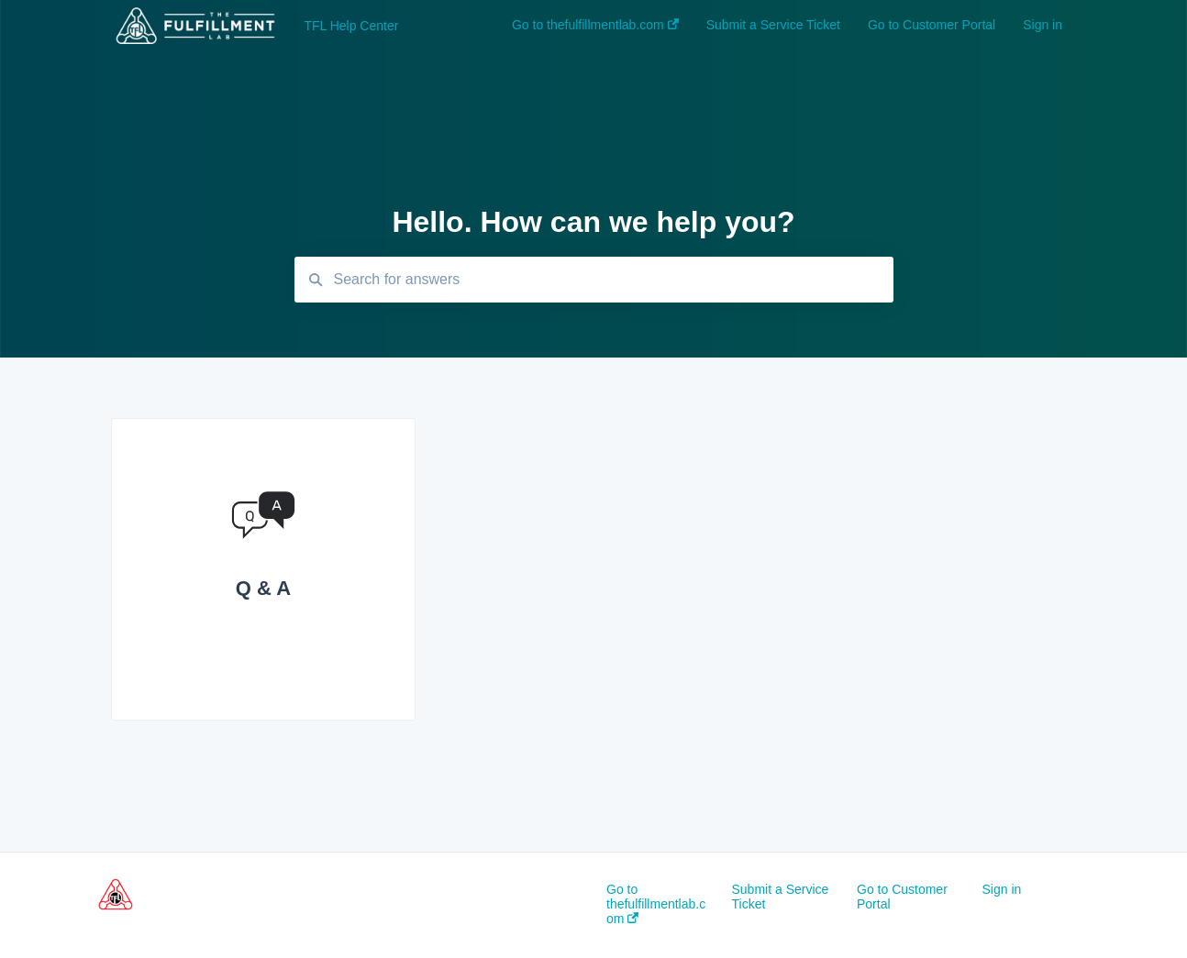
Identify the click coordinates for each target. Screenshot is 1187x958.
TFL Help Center (351, 25)
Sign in (1002, 889)
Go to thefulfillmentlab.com (655, 904)
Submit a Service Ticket (780, 896)
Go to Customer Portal (902, 896)
